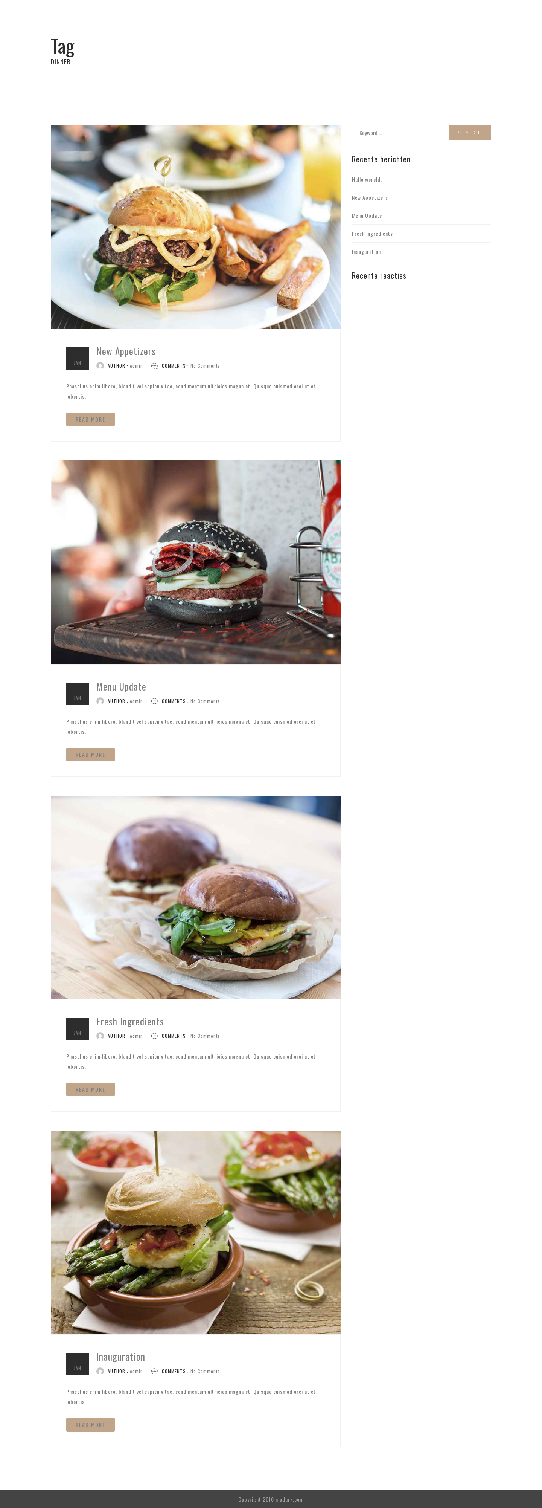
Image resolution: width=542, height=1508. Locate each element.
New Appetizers (126, 351)
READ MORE (90, 419)
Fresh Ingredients (130, 1021)
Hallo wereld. (367, 179)
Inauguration (120, 1356)
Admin (136, 365)
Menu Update (121, 686)
